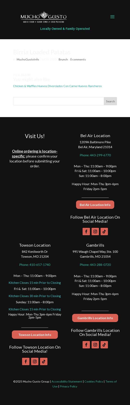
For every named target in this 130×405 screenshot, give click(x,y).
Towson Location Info (34, 335)
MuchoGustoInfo (28, 59)
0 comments (78, 59)
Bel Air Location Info (95, 205)
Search (110, 101)
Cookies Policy (93, 381)
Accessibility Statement (67, 381)
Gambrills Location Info (95, 318)
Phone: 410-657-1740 (34, 264)
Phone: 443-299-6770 (95, 155)
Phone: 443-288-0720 (95, 264)
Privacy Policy (68, 386)
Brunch (63, 59)
